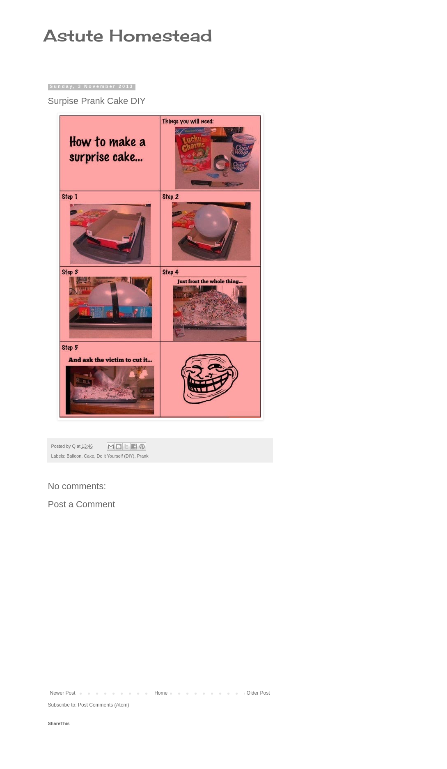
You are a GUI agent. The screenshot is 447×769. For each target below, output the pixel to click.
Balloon (73, 456)
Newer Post (63, 693)
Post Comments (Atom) (103, 705)
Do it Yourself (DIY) (116, 456)
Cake (89, 456)
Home (160, 693)
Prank (142, 456)
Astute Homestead (127, 35)
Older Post (258, 693)
